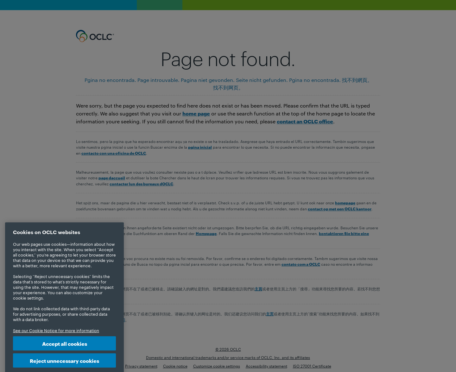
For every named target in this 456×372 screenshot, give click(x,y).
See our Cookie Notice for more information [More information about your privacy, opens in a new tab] (56, 336)
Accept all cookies (64, 349)
